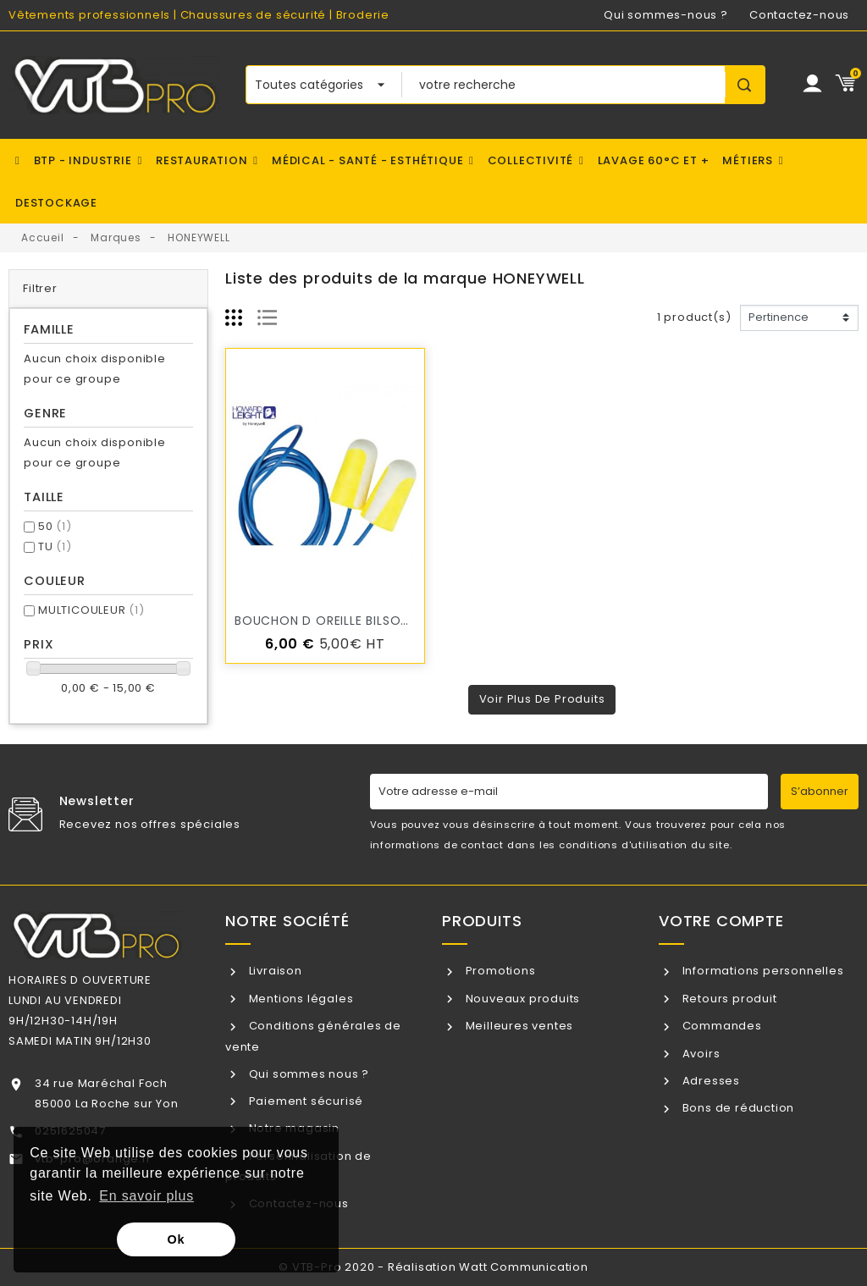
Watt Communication (523, 1267)
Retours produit (728, 999)
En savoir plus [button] (146, 1196)
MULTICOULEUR (91, 610)
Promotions (499, 971)
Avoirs (700, 1054)
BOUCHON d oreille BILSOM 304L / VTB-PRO (376, 620)
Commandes (720, 1026)
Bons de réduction (736, 1108)
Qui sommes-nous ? (666, 15)
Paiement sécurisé (304, 1101)
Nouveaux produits (521, 999)
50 (55, 526)
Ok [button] (176, 1239)
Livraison (274, 971)
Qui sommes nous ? (307, 1074)
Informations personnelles (761, 971)
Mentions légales (300, 999)
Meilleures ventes (517, 1026)
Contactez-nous (799, 15)
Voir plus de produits (542, 699)
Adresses (709, 1081)
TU (55, 546)
